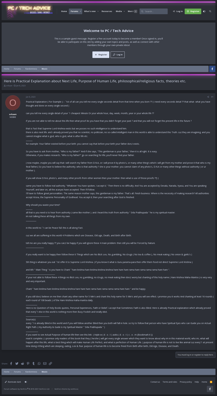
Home (64, 11)
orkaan (9, 85)
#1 (212, 97)
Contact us (155, 382)
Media (119, 11)
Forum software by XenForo (27, 389)
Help (197, 382)
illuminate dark (13, 382)
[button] (80, 11)
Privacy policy (186, 382)
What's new (90, 11)
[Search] (156, 11)
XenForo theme (61, 389)
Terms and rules (170, 382)
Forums (74, 11)
